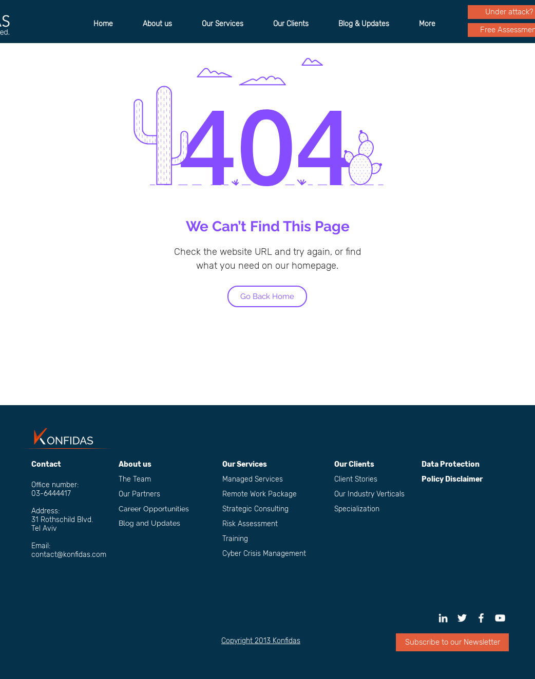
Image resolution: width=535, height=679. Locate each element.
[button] (452, 642)
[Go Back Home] (267, 296)
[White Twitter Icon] (462, 618)
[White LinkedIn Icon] (443, 618)
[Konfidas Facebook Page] (481, 618)
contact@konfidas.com (68, 554)
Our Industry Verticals (369, 494)
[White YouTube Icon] (500, 618)
